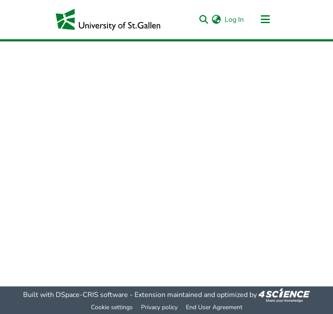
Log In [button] (235, 19)
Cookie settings (112, 307)
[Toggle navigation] (265, 19)
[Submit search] (203, 19)
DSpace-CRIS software (92, 295)
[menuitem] (216, 19)
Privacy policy (159, 307)
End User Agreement (214, 307)
